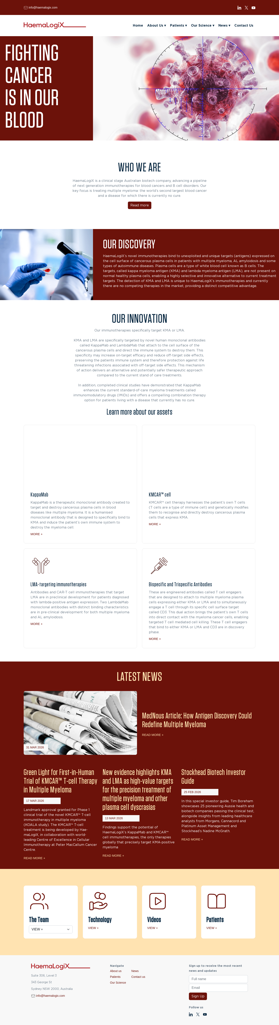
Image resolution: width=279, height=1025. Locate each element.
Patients (178, 25)
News (224, 25)
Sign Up (197, 996)
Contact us (138, 976)
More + (37, 534)
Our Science (202, 25)
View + (93, 928)
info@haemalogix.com (43, 7)
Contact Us (243, 25)
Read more (139, 205)
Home (138, 25)
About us (115, 971)
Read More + (153, 735)
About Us (156, 25)
